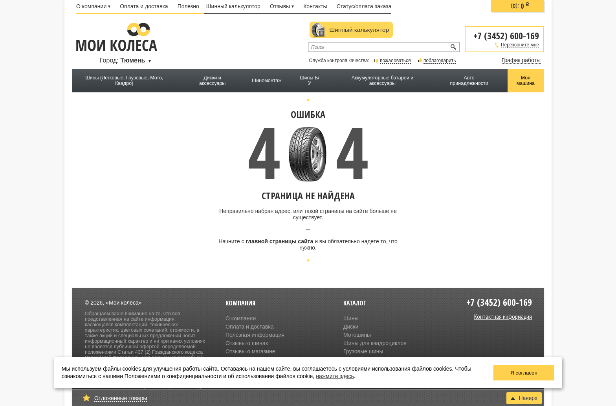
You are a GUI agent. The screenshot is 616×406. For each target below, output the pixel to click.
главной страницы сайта (279, 241)
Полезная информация (255, 335)
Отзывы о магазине (250, 351)
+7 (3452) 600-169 (506, 35)
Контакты (315, 6)
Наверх (524, 398)
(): (520, 6)
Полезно (188, 6)
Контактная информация (503, 316)
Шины (350, 318)
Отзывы (282, 6)
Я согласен (523, 373)
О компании (93, 6)
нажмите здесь (335, 376)
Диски (350, 326)
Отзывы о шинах (247, 343)
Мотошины (357, 335)
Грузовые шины (363, 351)
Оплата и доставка (144, 6)
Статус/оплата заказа (364, 6)
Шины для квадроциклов (375, 343)
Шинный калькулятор (233, 6)
